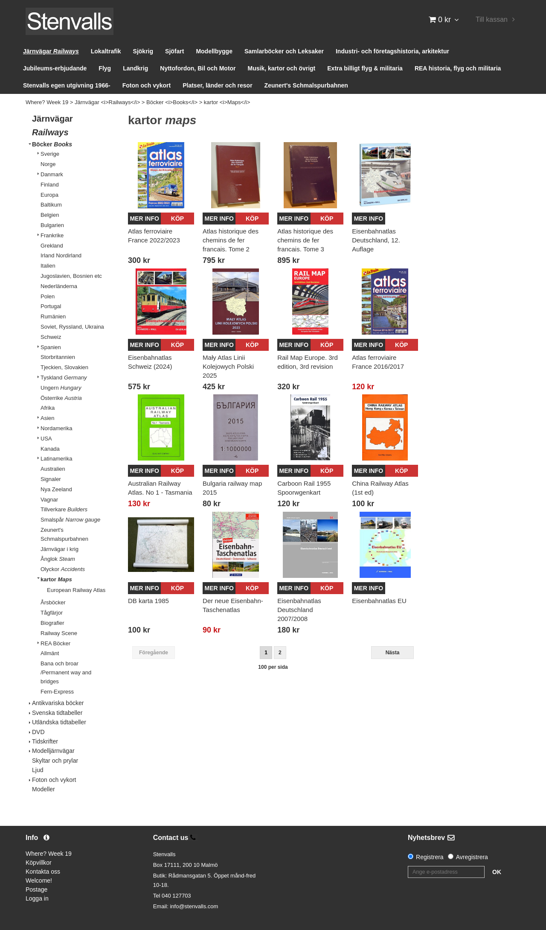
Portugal (51, 306)
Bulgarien (52, 225)
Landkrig (135, 68)
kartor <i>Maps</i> (227, 102)
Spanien (51, 347)
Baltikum (51, 204)
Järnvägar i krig (59, 549)
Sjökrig (143, 51)
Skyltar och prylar (55, 760)
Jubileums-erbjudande (55, 68)
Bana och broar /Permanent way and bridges (66, 672)
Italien (48, 265)
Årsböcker (53, 602)
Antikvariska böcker (58, 703)
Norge (48, 164)
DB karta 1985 (148, 600)
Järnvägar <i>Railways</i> (107, 102)
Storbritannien (58, 357)
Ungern (61, 388)
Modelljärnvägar (53, 750)
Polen (48, 296)
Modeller (43, 789)
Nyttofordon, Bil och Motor (197, 68)
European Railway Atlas (76, 590)
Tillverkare (64, 509)
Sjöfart (174, 51)
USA (46, 438)
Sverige (50, 154)
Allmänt (50, 653)
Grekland (52, 245)
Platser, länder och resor (217, 85)
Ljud (37, 770)
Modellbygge (214, 51)
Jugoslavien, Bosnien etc (71, 276)
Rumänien (53, 316)
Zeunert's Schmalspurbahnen (306, 85)
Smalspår (70, 519)
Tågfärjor (52, 612)
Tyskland (64, 377)
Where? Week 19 (47, 102)
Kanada (50, 449)
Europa (49, 195)
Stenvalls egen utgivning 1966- (66, 85)
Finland (50, 184)
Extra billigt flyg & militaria (365, 68)
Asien (48, 418)
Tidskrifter (45, 741)
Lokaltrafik (106, 51)
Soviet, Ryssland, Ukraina (72, 327)
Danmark (52, 174)
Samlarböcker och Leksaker (284, 51)
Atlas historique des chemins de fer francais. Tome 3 (305, 240)
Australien (53, 469)
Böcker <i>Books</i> (171, 102)
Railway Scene (59, 633)
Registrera (430, 857)
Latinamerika (56, 458)
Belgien (50, 215)
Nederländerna (59, 286)
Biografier (52, 623)
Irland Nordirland (61, 255)
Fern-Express (57, 691)
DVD (38, 732)
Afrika (48, 408)
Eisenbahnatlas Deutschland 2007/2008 (299, 609)
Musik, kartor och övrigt (282, 68)
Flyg (105, 68)
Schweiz (51, 337)
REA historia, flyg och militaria (458, 68)
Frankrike (52, 235)
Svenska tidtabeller (57, 712)
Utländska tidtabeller (59, 722)
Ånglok (58, 559)
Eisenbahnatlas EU (379, 600)
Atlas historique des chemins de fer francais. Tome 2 (230, 240)
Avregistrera (472, 857)
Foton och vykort (146, 85)
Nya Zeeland (56, 489)
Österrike (61, 398)
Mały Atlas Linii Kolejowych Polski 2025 (228, 366)
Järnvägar (51, 51)
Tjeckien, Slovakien (64, 367)
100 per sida (273, 667)
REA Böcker (55, 643)
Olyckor (63, 569)
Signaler (51, 479)
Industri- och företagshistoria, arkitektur (392, 51)
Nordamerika (56, 428)
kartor (56, 579)
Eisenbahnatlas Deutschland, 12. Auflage (376, 240)
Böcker (52, 144)
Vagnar (49, 499)
